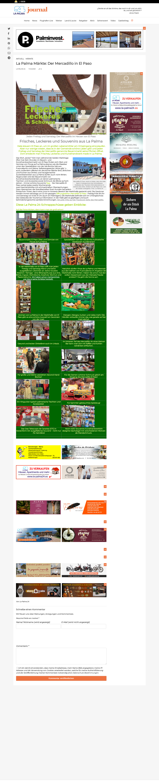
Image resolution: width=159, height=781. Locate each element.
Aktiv (92, 21)
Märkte (29, 59)
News (34, 21)
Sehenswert (102, 21)
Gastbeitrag (123, 21)
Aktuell (20, 59)
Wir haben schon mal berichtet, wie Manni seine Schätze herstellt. (41, 278)
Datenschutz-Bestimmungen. (85, 675)
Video (113, 21)
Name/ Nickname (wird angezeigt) (33, 622)
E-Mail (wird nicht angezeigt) (75, 622)
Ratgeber (83, 21)
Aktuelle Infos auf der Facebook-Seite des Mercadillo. (80, 200)
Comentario (22, 646)
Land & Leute (70, 21)
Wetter (59, 21)
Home (26, 21)
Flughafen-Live (46, 21)
